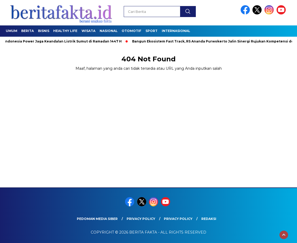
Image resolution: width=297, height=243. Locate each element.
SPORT (151, 31)
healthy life (65, 31)
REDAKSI (208, 219)
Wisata (88, 31)
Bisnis (43, 31)
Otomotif (131, 31)
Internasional (176, 31)
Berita (27, 31)
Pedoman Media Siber (97, 219)
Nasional (109, 31)
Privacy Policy (141, 219)
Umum (11, 31)
